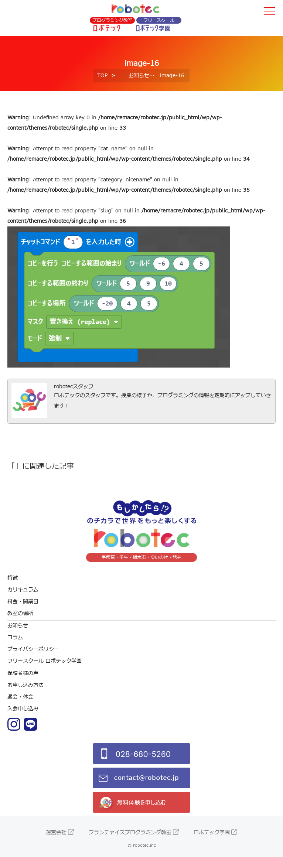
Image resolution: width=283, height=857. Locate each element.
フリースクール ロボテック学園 (44, 661)
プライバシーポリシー (33, 649)
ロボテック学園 (212, 832)
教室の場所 (20, 613)
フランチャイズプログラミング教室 (130, 832)
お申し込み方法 (25, 685)
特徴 (12, 578)
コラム (15, 637)
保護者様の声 (22, 673)
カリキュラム (22, 590)
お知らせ (139, 75)
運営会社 (56, 832)
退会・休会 (20, 697)
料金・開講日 (22, 601)
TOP (102, 75)
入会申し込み (22, 709)
